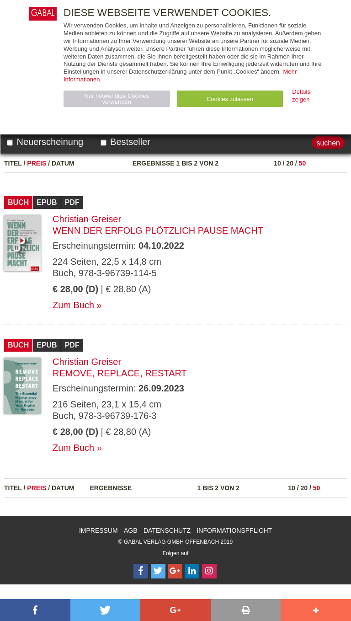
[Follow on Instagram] (209, 571)
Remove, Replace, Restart (120, 373)
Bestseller (125, 142)
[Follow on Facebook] (140, 571)
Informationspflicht (234, 530)
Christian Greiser (87, 219)
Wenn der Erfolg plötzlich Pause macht (158, 230)
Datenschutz (167, 530)
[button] (35, 610)
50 (302, 163)
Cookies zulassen (230, 99)
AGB (131, 530)
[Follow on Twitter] (158, 571)
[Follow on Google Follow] (175, 571)
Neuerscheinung (45, 142)
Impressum (98, 530)
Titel (13, 163)
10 (277, 163)
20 (289, 163)
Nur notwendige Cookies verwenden (116, 98)
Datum (63, 163)
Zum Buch (73, 305)
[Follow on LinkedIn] (192, 571)
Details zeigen (301, 95)
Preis (36, 163)
